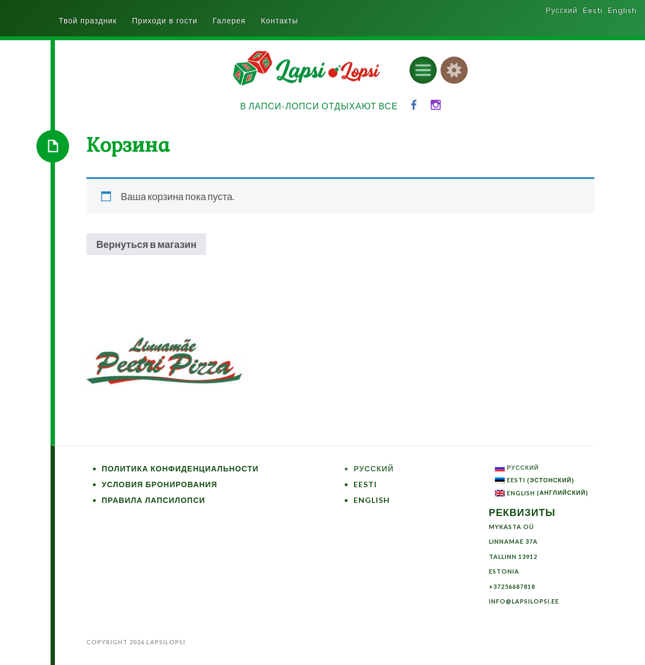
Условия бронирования (160, 484)
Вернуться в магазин (146, 244)
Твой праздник (88, 21)
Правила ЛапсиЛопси (153, 500)
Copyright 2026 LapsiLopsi (135, 641)
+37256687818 (512, 586)
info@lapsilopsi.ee (524, 601)
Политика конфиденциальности (180, 468)
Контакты (279, 21)
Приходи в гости (164, 21)
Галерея (229, 21)
